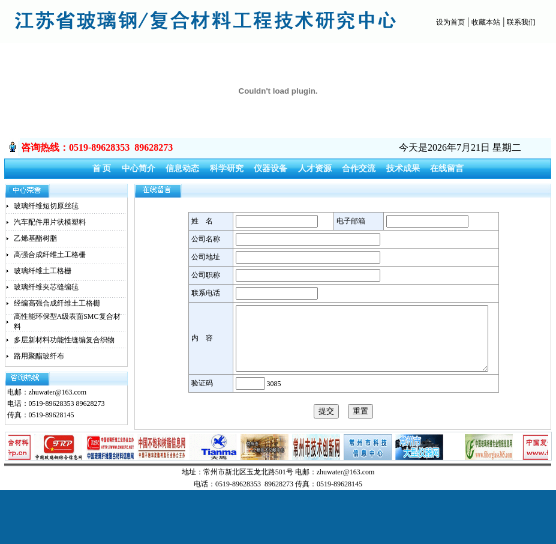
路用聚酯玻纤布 (39, 356)
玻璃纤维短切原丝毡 (46, 206)
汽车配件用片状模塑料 (50, 222)
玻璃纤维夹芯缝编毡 (46, 287)
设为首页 (450, 22)
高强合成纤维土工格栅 (50, 254)
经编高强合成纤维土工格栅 (57, 303)
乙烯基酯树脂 (35, 238)
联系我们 (521, 22)
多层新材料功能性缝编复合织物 (64, 340)
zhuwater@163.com (58, 392)
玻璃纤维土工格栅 (42, 271)
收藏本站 (485, 22)
